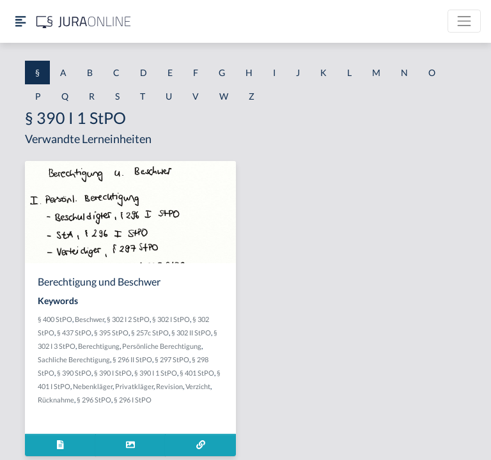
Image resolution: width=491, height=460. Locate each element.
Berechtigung (99, 346)
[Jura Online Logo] (84, 21)
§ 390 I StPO (113, 373)
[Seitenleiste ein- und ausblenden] (20, 21)
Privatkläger (134, 386)
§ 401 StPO (197, 373)
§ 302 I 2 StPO (128, 319)
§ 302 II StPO (191, 332)
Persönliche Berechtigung (161, 346)
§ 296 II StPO (132, 359)
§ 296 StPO (94, 399)
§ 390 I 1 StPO (155, 373)
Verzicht (197, 386)
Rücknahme (56, 399)
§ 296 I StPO (133, 399)
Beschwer (89, 319)
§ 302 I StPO (171, 319)
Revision (169, 386)
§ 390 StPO (74, 373)
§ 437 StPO (74, 332)
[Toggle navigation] (464, 21)
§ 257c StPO (150, 332)
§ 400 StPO (55, 319)
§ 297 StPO (172, 359)
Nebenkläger (93, 386)
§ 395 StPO (111, 332)
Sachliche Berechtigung (74, 359)
